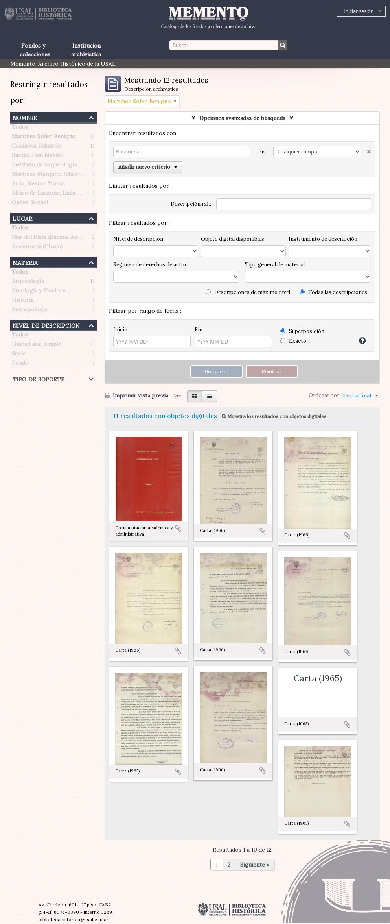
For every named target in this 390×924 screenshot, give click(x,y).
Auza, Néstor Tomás (38, 184)
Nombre (25, 117)
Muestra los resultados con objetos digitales (274, 416)
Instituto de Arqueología (44, 166)
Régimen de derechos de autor (150, 264)
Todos (20, 128)
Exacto (293, 341)
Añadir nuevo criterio (147, 167)
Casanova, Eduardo (36, 147)
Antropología (29, 310)
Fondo (20, 364)
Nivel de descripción (46, 325)
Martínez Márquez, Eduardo (48, 175)
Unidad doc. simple (36, 345)
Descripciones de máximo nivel (248, 292)
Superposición (302, 331)
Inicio (120, 329)
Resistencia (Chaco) (37, 247)
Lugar (22, 218)
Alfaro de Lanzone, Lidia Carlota (54, 194)
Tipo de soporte (38, 378)
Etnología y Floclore (39, 292)
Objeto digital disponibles (232, 239)
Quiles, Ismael (30, 203)
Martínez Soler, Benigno (43, 137)
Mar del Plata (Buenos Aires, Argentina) (63, 238)
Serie (19, 355)
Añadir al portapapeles (178, 528)
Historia (22, 301)
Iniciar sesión (359, 11)
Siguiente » (254, 864)
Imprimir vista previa (136, 395)
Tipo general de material (275, 264)
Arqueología (28, 282)
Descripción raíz (191, 204)
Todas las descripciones (333, 292)
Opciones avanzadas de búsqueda (242, 118)
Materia (25, 262)
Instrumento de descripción (323, 239)
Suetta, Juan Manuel (37, 156)
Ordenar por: (324, 395)
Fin (198, 329)
